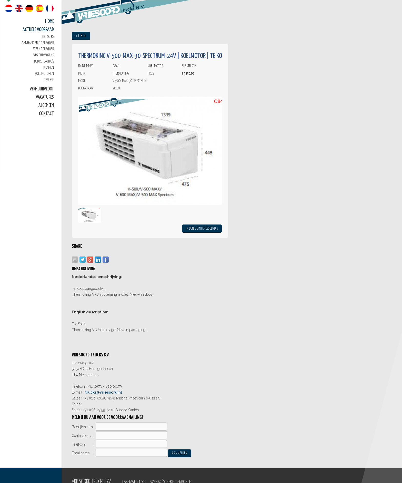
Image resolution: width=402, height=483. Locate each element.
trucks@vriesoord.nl (103, 392)
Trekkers (48, 37)
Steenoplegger (43, 49)
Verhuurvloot (42, 89)
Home (49, 21)
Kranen (48, 67)
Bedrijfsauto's (44, 61)
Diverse (49, 80)
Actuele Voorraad (38, 29)
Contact (46, 113)
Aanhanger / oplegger (38, 43)
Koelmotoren (44, 74)
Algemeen (46, 105)
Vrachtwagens (43, 55)
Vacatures (45, 97)
